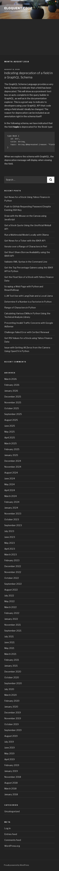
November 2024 (12, 467)
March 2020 (10, 695)
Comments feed (12, 840)
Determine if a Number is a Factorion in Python (28, 301)
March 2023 (10, 554)
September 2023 (13, 525)
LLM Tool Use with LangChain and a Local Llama (28, 296)
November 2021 (12, 625)
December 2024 (12, 461)
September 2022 (13, 584)
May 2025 (9, 431)
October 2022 (11, 578)
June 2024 (9, 478)
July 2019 (9, 742)
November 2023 (12, 513)
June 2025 (9, 426)
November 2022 (12, 572)
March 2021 (10, 654)
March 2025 (10, 443)
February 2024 (11, 502)
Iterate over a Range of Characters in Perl (25, 246)
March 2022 (10, 607)
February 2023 (11, 560)
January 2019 (11, 771)
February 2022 (11, 613)
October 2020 (11, 677)
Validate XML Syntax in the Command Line (25, 261)
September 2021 (12, 630)
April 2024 (9, 490)
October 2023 (11, 519)
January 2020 (11, 706)
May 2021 (9, 648)
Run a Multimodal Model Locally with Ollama (26, 235)
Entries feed (10, 834)
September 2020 (13, 683)
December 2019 (12, 712)
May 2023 (9, 543)
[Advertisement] (29, 37)
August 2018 (11, 783)
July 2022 (9, 595)
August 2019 (11, 736)
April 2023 (9, 549)
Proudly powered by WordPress (16, 865)
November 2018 (12, 777)
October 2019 (11, 724)
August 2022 (11, 589)
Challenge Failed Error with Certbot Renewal (26, 332)
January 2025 (11, 455)
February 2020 (11, 701)
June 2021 (9, 642)
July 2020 (9, 689)
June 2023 (9, 537)
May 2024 (9, 484)
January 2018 (11, 794)
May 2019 (9, 753)
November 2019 (12, 718)
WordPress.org (12, 846)
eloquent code (18, 8)
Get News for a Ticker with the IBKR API (24, 240)
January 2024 (11, 507)
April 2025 (9, 437)
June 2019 (9, 747)
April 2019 (9, 759)
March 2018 (10, 788)
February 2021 (11, 660)
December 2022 (12, 566)
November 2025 (12, 402)
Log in (7, 828)
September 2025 (13, 414)
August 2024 (11, 472)
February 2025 (11, 449)
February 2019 (11, 765)
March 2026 (10, 379)
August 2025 (11, 420)
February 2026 (11, 385)
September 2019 (13, 730)
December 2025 (12, 396)
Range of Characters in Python (20, 307)
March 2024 (10, 496)
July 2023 (9, 531)
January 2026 (11, 391)
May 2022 (9, 601)
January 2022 (11, 619)
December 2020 (12, 671)
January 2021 (11, 666)
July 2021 (9, 636)
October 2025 (11, 408)
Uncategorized (12, 811)
